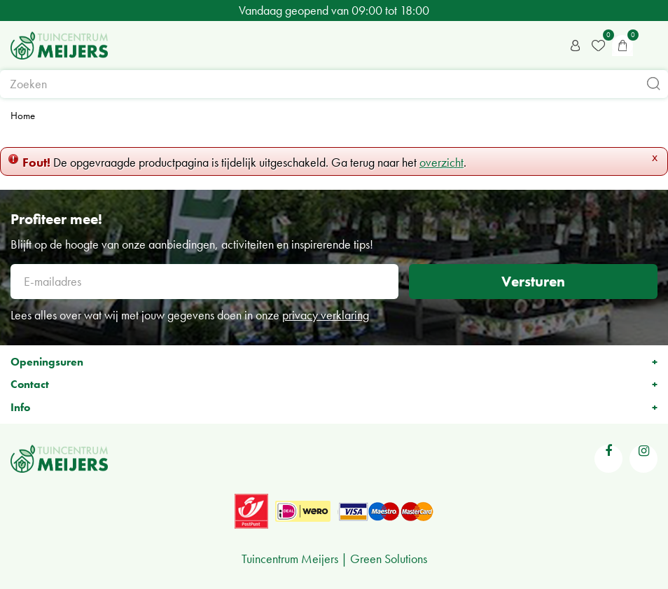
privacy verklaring (325, 315)
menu (650, 45)
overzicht (441, 162)
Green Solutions (388, 558)
